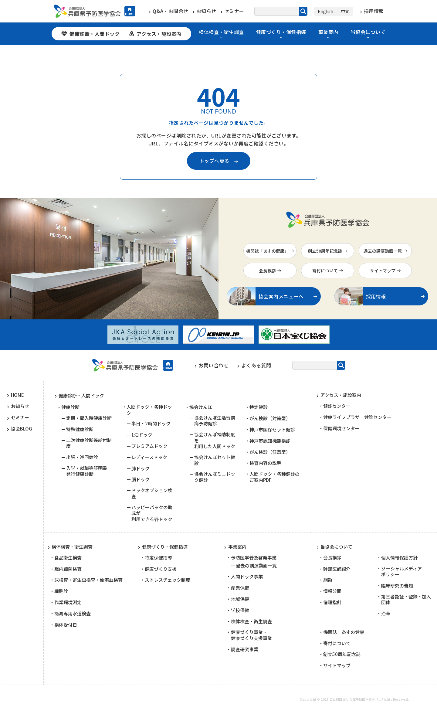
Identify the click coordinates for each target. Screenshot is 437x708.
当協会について (368, 32)
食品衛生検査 (68, 558)
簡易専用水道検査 (72, 614)
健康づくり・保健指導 (281, 32)
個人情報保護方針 (399, 558)
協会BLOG (21, 429)
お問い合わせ (213, 365)
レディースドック (149, 457)
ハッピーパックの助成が (151, 513)
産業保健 (240, 588)
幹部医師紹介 (337, 569)
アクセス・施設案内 (159, 33)
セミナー (234, 11)
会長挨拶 (267, 270)
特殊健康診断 (79, 429)
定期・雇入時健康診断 (89, 418)
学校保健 (240, 610)
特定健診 (258, 407)
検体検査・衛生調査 (221, 32)
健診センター (337, 406)
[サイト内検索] (280, 11)
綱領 (327, 580)
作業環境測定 (68, 602)
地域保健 (240, 599)
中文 (345, 11)
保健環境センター (341, 428)
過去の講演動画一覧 (383, 251)
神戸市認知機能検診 (269, 441)
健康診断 (70, 407)
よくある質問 (256, 365)
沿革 (385, 614)
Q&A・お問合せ (170, 11)
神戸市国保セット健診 (272, 430)
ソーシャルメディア (401, 571)
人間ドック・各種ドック (149, 410)
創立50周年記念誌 (325, 251)
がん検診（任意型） (269, 452)
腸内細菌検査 (68, 569)
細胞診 (61, 591)
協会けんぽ (200, 407)
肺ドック (140, 468)
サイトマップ (382, 270)
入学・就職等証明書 (86, 471)
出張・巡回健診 (82, 457)
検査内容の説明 (265, 463)
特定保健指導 (158, 558)
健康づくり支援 (161, 569)
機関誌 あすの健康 (343, 632)
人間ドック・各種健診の (274, 477)
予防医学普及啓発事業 (253, 558)
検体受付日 (65, 625)
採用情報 (374, 11)
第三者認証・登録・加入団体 (406, 599)
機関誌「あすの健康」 (267, 251)
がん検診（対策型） (269, 418)
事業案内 (328, 32)
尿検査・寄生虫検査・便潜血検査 (88, 580)
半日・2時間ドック (151, 423)
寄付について (325, 270)
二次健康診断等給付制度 (89, 443)
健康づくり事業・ (251, 635)
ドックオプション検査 (151, 493)
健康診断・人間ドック (94, 33)
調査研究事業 (244, 649)
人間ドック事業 (247, 577)
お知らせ (206, 11)
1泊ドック (141, 435)
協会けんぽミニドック (214, 477)
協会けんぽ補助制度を (214, 440)
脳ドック (140, 479)
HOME (129, 14)
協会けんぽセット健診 (214, 460)
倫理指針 (332, 602)
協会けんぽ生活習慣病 (214, 421)
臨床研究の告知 (397, 586)
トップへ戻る (214, 160)
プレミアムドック (149, 446)
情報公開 (332, 591)
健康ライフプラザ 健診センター (357, 417)
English (325, 11)
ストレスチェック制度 (167, 580)
